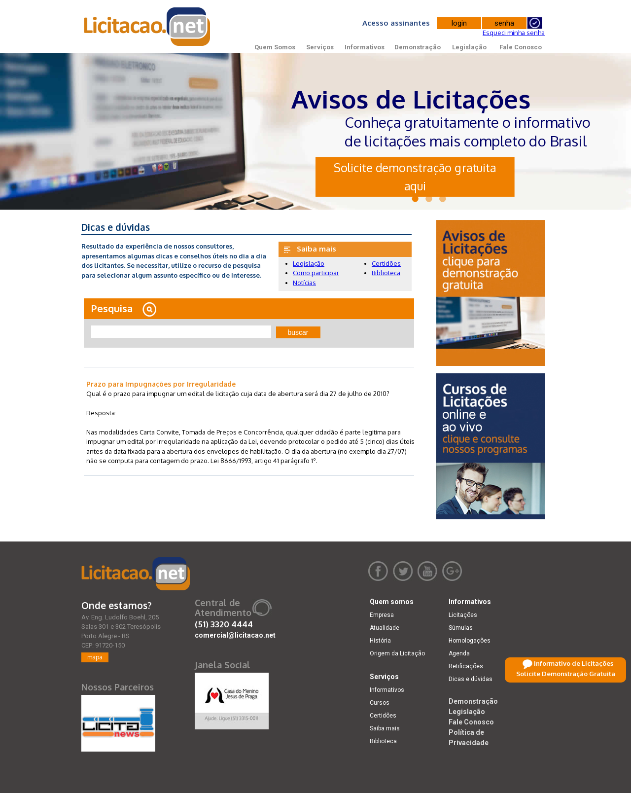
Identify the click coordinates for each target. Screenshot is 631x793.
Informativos (365, 47)
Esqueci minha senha (514, 32)
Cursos (379, 702)
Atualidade (384, 627)
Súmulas (461, 627)
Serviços (320, 47)
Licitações (463, 615)
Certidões (386, 263)
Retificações (466, 666)
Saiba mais (385, 728)
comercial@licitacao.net (235, 635)
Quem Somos (274, 47)
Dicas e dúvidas (470, 679)
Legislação (469, 47)
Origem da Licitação (397, 653)
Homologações (470, 640)
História (380, 640)
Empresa (382, 615)
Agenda (459, 653)
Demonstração (417, 47)
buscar (298, 332)
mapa (95, 657)
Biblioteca (386, 273)
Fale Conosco (520, 47)
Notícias (304, 283)
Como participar (316, 273)
